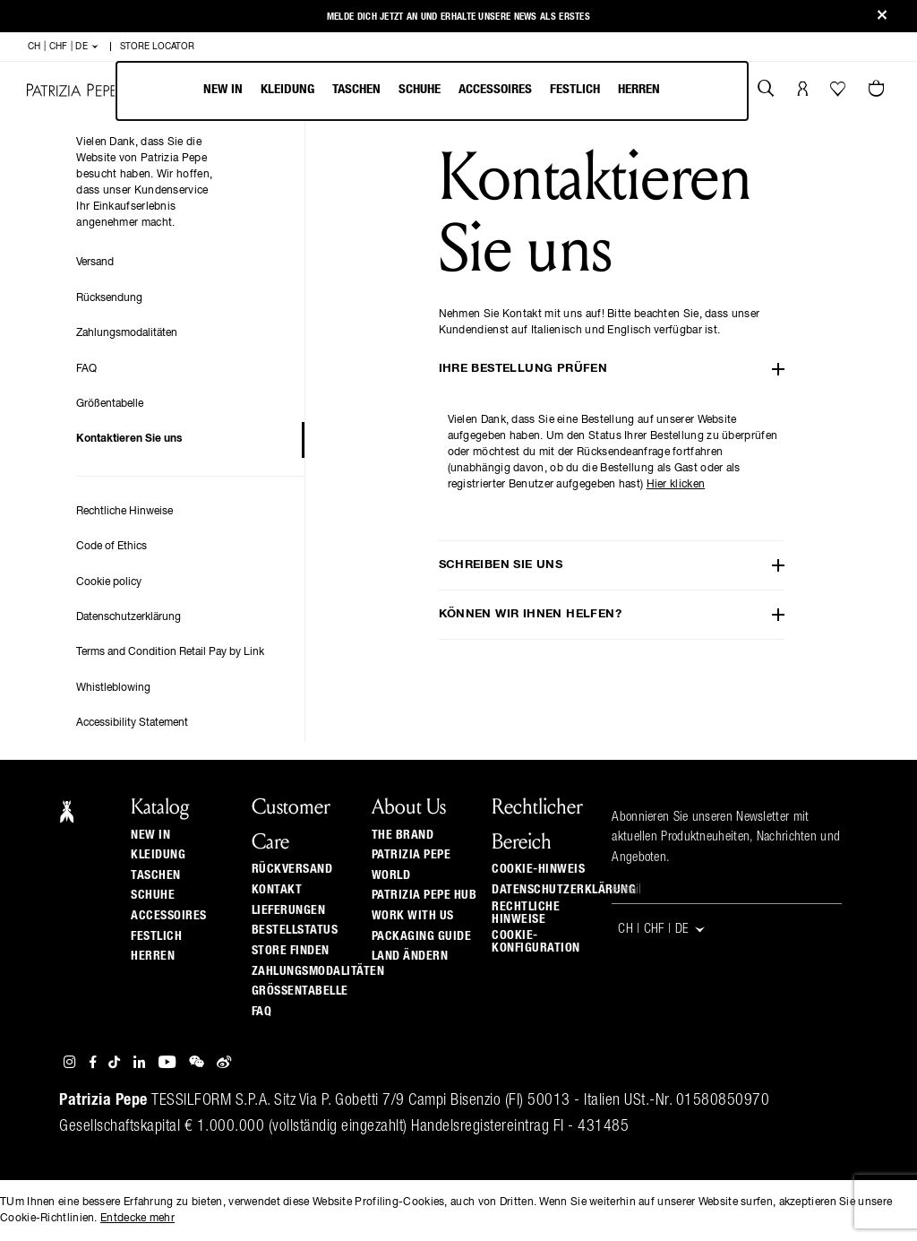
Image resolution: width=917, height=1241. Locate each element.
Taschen (356, 89)
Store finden (291, 950)
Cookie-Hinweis (538, 869)
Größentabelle (109, 404)
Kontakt (277, 889)
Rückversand (292, 869)
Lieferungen (289, 910)
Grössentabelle (300, 991)
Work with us (413, 915)
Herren (639, 89)
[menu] (431, 91)
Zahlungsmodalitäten (126, 333)
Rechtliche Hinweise (124, 511)
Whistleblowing (113, 688)
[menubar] (432, 91)
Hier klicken (676, 484)
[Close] (882, 16)
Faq (262, 1011)
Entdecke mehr (137, 1218)
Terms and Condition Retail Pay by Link (170, 652)
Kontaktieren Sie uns (129, 439)
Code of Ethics (111, 546)
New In (223, 89)
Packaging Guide (422, 936)
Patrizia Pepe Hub (424, 895)
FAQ (86, 369)
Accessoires (495, 89)
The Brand (403, 835)
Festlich (575, 89)
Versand (95, 262)
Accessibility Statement (132, 723)
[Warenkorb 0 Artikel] (878, 90)
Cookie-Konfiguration (536, 941)
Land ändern (410, 956)
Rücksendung (109, 298)
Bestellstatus (295, 930)
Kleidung (287, 89)
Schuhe (420, 89)
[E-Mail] (727, 890)
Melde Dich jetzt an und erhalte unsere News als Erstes (458, 17)
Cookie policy (108, 582)
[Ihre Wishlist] (839, 93)
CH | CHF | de (64, 46)
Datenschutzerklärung (128, 617)
